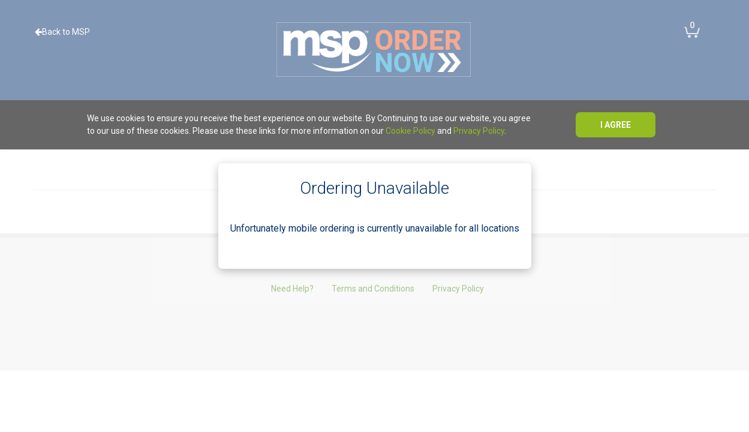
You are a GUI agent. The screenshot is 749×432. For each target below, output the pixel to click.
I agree (615, 125)
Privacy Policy (478, 131)
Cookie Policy (410, 131)
